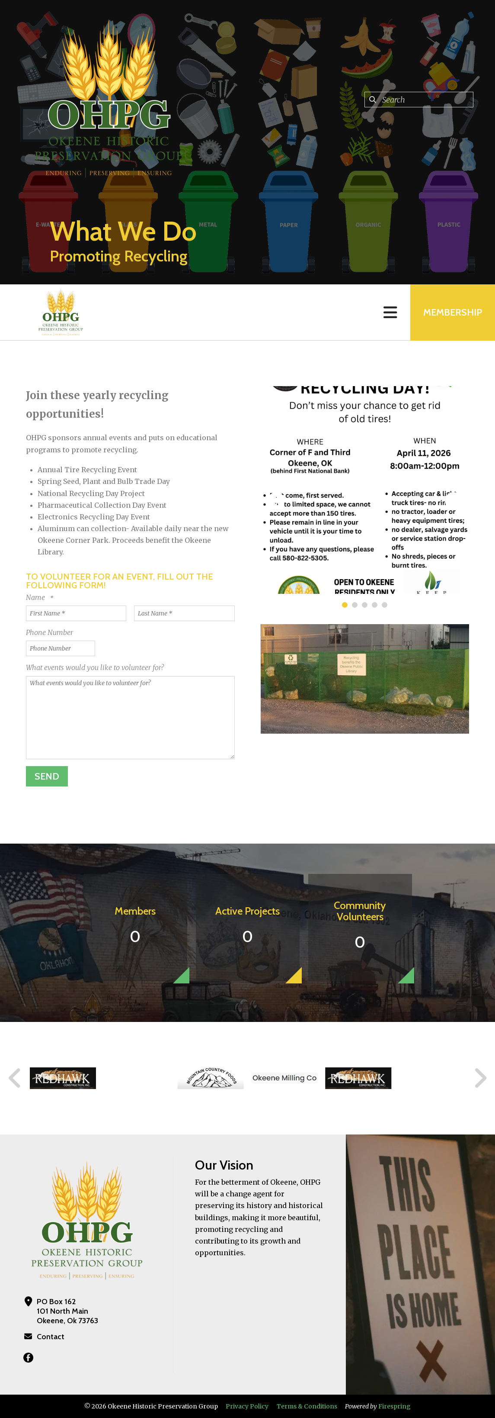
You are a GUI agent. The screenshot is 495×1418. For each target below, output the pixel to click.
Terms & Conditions (307, 1406)
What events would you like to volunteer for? (95, 667)
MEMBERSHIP (452, 312)
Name (36, 597)
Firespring (394, 1406)
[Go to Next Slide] (480, 1078)
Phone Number (49, 632)
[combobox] (418, 99)
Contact (50, 1336)
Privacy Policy (247, 1406)
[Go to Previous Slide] (15, 1078)
